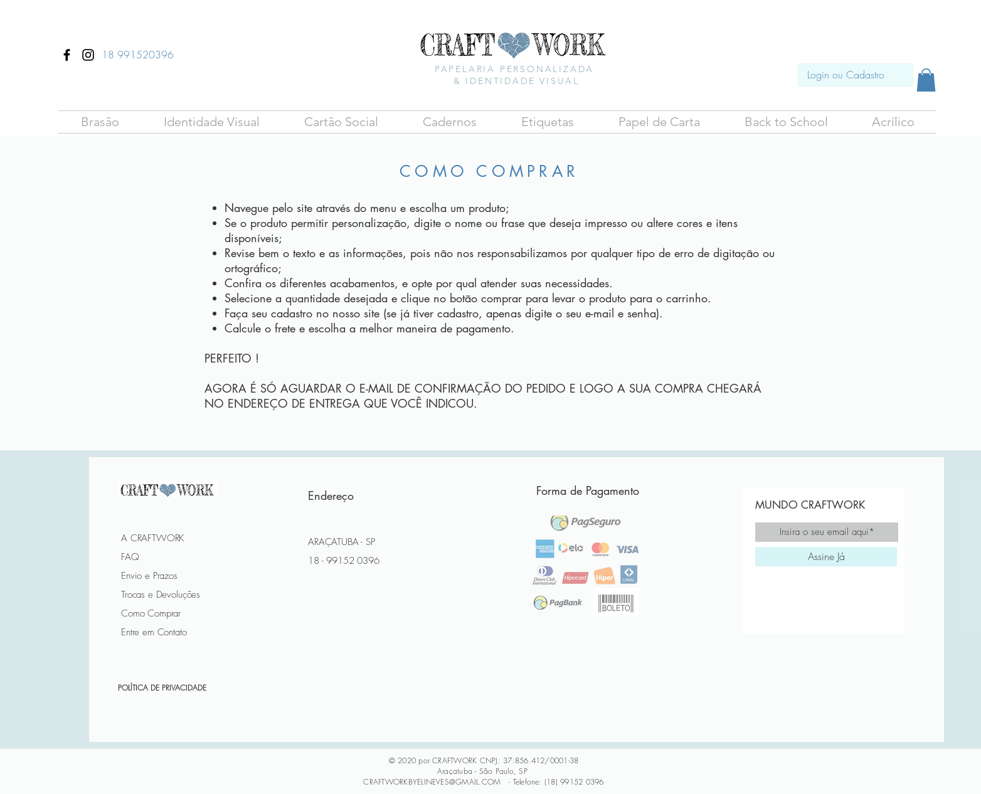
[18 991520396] (137, 54)
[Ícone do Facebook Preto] (67, 55)
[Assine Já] (826, 556)
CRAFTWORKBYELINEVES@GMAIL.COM (432, 781)
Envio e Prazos (149, 575)
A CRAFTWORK (152, 538)
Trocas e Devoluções (160, 594)
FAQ (130, 557)
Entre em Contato (154, 632)
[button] (99, 122)
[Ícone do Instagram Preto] (88, 55)
